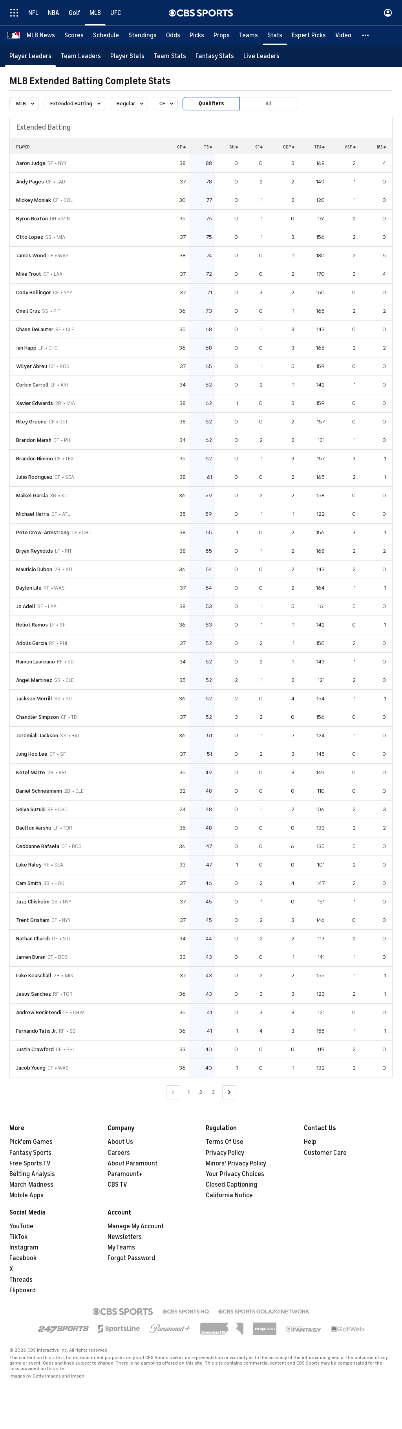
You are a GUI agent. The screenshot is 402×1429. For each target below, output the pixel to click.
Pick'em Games (31, 1142)
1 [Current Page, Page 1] (189, 1092)
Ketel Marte (30, 772)
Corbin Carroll (32, 384)
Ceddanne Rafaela (37, 846)
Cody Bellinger (33, 292)
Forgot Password (131, 1258)
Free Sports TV (30, 1163)
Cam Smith (28, 883)
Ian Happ (26, 347)
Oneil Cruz (28, 311)
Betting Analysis (32, 1174)
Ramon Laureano (35, 661)
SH (234, 147)
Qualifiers (211, 103)
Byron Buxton (32, 218)
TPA (319, 147)
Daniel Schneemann (39, 791)
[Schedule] (106, 35)
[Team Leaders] (81, 56)
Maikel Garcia (32, 495)
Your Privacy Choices (235, 1174)
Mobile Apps (26, 1195)
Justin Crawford (35, 1049)
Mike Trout (28, 274)
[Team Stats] (170, 56)
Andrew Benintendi (38, 1012)
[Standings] (142, 35)
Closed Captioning (231, 1185)
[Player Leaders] (30, 56)
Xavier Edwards (34, 403)
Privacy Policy (225, 1153)
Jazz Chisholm (32, 901)
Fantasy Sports (30, 1153)
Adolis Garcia (31, 643)
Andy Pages (30, 181)
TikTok (18, 1237)
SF (259, 147)
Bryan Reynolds (34, 551)
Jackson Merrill (34, 698)
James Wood (31, 255)
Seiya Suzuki (31, 809)
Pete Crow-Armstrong (42, 532)
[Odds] (173, 35)
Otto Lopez (29, 237)
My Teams (121, 1247)
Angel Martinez (34, 680)
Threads (21, 1280)
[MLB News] (41, 35)
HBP (350, 147)
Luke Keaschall (33, 975)
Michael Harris (32, 514)
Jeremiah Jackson (37, 735)
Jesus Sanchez (33, 994)
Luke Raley (29, 864)
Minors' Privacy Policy (236, 1163)
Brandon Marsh (33, 440)
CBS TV (117, 1185)
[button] (366, 35)
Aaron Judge (31, 163)
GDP (288, 147)
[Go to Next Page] (229, 1092)
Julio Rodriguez (34, 477)
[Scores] (74, 35)
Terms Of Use (224, 1142)
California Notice (229, 1195)
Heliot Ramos (32, 624)
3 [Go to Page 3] (213, 1092)
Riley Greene (31, 421)
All (268, 103)
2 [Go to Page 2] (200, 1092)
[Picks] (197, 35)
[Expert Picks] (309, 35)
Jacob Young (31, 1067)
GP (181, 147)
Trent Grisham (32, 920)
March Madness (31, 1185)
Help (310, 1142)
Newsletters (125, 1237)
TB (208, 147)
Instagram (23, 1247)
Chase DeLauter (34, 329)
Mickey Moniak (33, 200)
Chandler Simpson (37, 717)
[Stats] (275, 35)
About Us (120, 1142)
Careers (119, 1153)
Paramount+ (125, 1174)
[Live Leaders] (261, 56)
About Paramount (132, 1163)
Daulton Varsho (33, 827)
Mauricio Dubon (34, 569)
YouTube (21, 1226)
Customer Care (325, 1153)
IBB (381, 147)
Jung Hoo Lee (32, 754)
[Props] (221, 35)
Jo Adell (25, 606)
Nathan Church (33, 938)
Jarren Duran (31, 957)
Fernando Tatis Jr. (36, 1031)
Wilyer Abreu (31, 366)
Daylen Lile (29, 587)
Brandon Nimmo (34, 458)
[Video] (343, 35)
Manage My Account (136, 1226)
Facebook (23, 1258)
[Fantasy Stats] (215, 56)
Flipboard (22, 1290)
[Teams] (248, 35)
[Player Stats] (127, 56)
